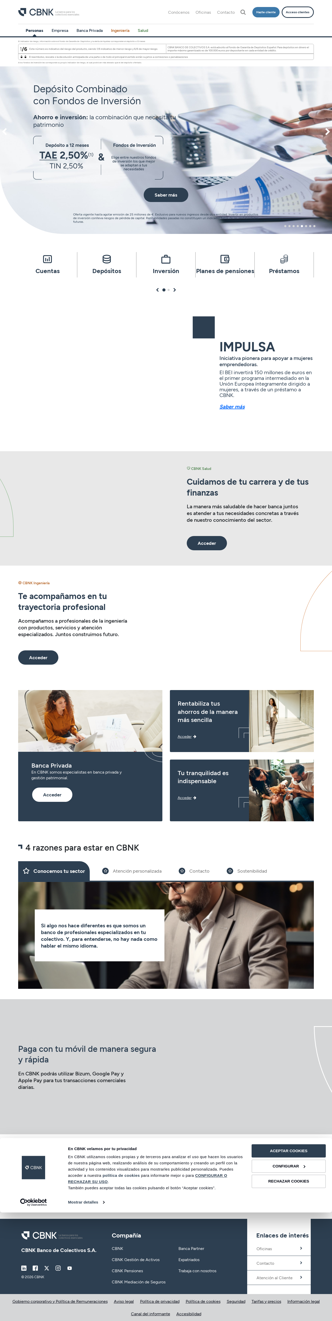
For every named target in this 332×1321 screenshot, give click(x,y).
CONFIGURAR (289, 1275)
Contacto (226, 12)
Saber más (232, 406)
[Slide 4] (247, 871)
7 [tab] (310, 226)
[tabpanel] (166, 135)
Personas (34, 30)
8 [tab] (314, 226)
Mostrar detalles (83, 1311)
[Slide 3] (194, 871)
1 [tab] (285, 226)
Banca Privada (90, 30)
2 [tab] (289, 226)
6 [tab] (306, 226)
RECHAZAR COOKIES (288, 1290)
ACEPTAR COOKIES (289, 1259)
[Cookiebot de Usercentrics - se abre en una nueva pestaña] (33, 1311)
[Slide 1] (54, 871)
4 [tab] (298, 226)
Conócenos (178, 12)
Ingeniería (120, 30)
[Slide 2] (132, 871)
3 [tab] (294, 226)
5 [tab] (302, 226)
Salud (143, 30)
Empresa (60, 30)
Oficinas (203, 12)
